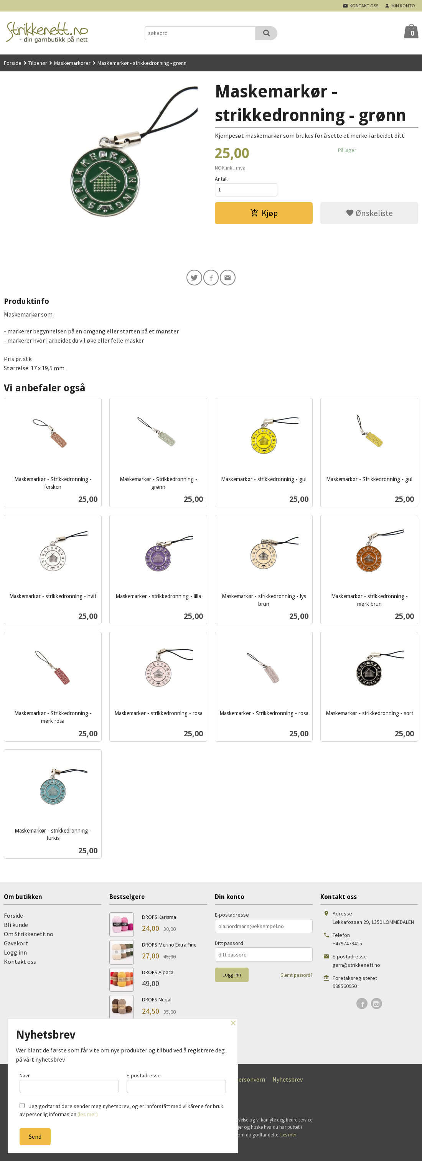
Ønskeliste (369, 214)
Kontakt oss (20, 962)
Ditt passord (229, 944)
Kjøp (264, 214)
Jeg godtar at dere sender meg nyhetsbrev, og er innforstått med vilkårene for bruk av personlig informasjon (121, 1110)
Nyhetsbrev (287, 1080)
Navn (69, 1082)
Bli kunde (16, 926)
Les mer (288, 1136)
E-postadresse (232, 915)
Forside (12, 62)
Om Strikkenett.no (28, 935)
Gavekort (16, 944)
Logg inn (15, 953)
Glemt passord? (296, 976)
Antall (221, 178)
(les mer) (87, 1114)
